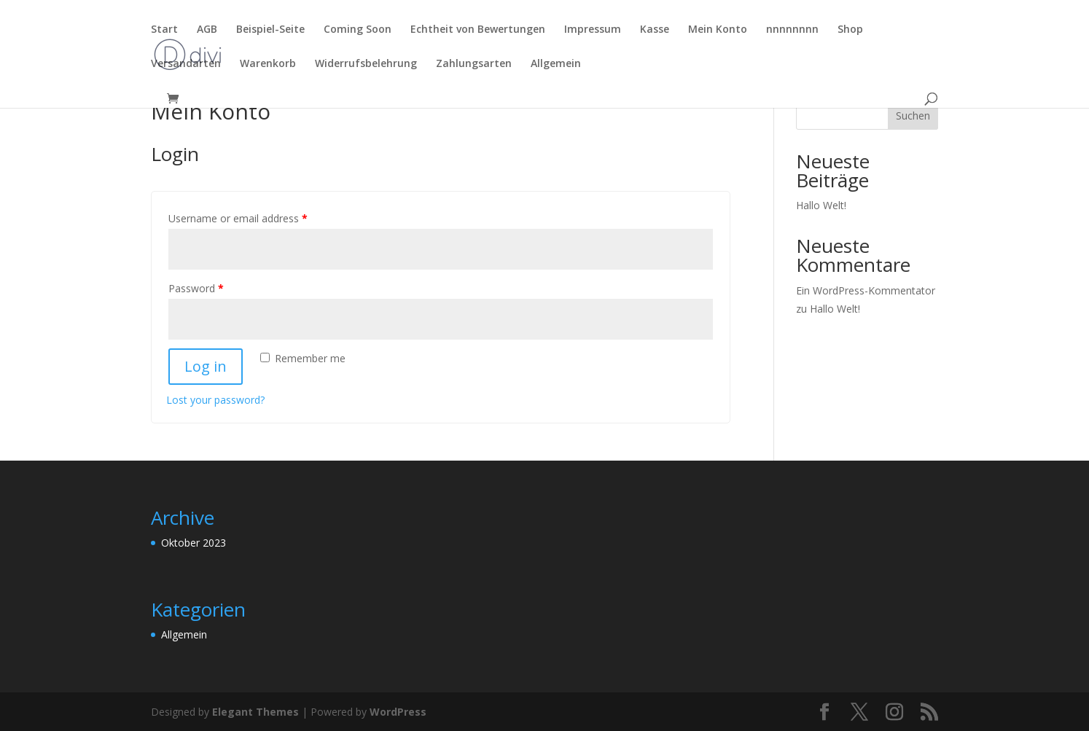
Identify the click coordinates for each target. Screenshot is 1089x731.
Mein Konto (717, 30)
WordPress (398, 712)
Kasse (654, 30)
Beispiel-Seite (270, 30)
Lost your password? (215, 400)
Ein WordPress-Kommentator (865, 290)
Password (196, 288)
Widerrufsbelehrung (366, 64)
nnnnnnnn (792, 30)
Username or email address (238, 218)
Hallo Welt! (821, 205)
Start (164, 30)
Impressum (592, 30)
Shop (850, 30)
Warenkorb (268, 64)
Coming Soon (357, 30)
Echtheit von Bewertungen (477, 30)
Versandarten (186, 64)
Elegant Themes (255, 712)
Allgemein (556, 64)
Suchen (913, 115)
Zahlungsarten (474, 64)
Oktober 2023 (193, 543)
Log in (205, 366)
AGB (207, 30)
